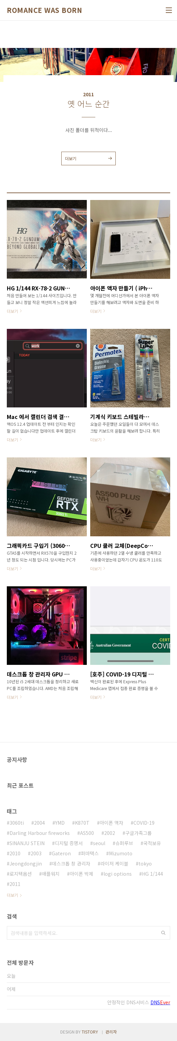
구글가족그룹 (138, 832)
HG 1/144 (152, 873)
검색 (163, 932)
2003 (36, 853)
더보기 (70, 158)
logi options (117, 873)
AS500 (87, 832)
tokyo (145, 863)
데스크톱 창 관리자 (71, 863)
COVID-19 (144, 822)
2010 (15, 853)
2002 (109, 832)
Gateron (61, 853)
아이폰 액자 (111, 822)
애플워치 (51, 873)
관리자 (111, 1032)
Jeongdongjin (26, 863)
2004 (39, 822)
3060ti (17, 822)
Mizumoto (120, 853)
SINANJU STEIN (27, 843)
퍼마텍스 (90, 853)
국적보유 (152, 843)
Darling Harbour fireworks (40, 832)
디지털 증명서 (69, 843)
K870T (82, 822)
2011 (15, 883)
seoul (99, 843)
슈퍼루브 (124, 843)
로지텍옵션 (21, 873)
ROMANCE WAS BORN (44, 10)
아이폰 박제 (81, 873)
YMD (60, 822)
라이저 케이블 (114, 863)
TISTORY (90, 1032)
